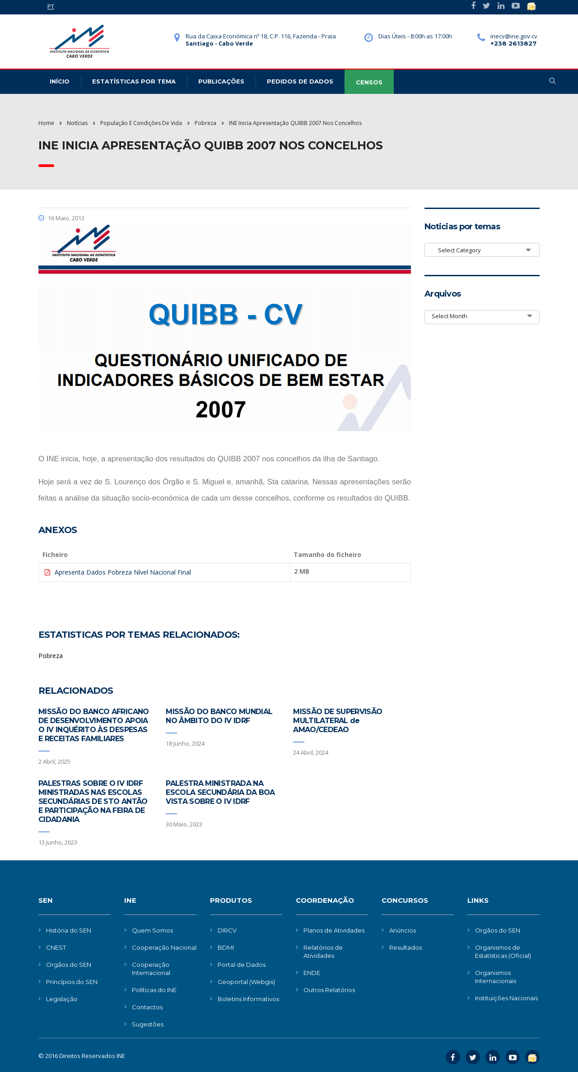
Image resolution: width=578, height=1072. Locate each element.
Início (60, 81)
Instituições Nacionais (506, 998)
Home (46, 123)
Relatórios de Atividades (323, 951)
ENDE (311, 972)
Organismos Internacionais (495, 976)
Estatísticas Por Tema (134, 81)
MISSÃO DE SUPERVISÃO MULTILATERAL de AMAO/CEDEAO (337, 720)
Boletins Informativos (248, 998)
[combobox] (482, 250)
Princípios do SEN (72, 981)
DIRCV (227, 930)
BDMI (226, 947)
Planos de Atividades (333, 930)
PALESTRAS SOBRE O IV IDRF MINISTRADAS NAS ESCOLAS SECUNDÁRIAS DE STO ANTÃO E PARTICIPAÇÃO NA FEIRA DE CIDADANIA (93, 801)
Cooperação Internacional (151, 968)
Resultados (405, 947)
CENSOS (369, 82)
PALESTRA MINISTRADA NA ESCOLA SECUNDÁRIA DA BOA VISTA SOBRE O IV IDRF (220, 792)
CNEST (56, 947)
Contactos (147, 1007)
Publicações (221, 81)
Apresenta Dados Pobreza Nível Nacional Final (123, 572)
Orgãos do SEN (68, 964)
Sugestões (147, 1024)
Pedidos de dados (300, 81)
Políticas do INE (154, 989)
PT (50, 6)
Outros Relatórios (329, 989)
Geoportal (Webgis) (246, 981)
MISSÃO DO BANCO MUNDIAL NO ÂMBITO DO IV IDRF (219, 716)
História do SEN (68, 930)
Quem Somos (152, 930)
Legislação (62, 998)
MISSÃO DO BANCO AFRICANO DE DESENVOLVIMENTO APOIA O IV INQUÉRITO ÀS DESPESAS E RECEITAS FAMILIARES (93, 725)
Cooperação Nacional (164, 947)
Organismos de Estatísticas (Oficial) (503, 951)
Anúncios (402, 930)
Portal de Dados (242, 964)
